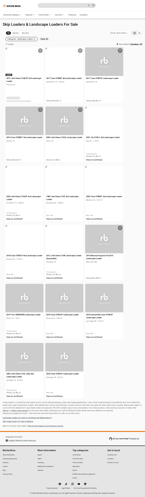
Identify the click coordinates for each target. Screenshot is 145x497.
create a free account (19, 410)
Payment (40, 470)
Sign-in (5, 410)
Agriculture (76, 466)
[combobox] (119, 33)
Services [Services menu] (60, 15)
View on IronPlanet (120, 159)
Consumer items (77, 459)
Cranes (74, 478)
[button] (21, 42)
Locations (83, 15)
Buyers (40, 455)
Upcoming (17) (12, 33)
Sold (30, 33)
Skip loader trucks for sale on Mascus (18, 421)
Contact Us (134, 439)
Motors (74, 470)
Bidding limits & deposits (45, 466)
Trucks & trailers (77, 462)
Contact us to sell (112, 462)
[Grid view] (134, 33)
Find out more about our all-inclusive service (45, 426)
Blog (4, 470)
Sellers (40, 459)
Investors (6, 462)
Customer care (112, 455)
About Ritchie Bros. (9, 455)
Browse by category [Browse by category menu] (13, 15)
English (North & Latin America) (22, 440)
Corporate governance (10, 459)
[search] (37, 165)
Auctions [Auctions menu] (30, 15)
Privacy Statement (52, 488)
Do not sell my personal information (85, 488)
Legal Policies (66, 488)
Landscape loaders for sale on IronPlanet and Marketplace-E (27, 418)
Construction (76, 455)
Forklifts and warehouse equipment (83, 474)
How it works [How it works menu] (45, 15)
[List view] (139, 33)
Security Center (7, 474)
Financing (72, 15)
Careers (5, 466)
